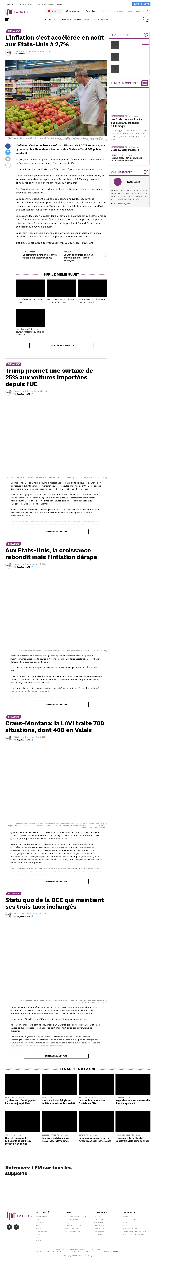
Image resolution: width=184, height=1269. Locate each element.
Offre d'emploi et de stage (134, 1233)
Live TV (106, 11)
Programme (73, 11)
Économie (40, 1236)
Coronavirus (41, 1218)
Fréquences (70, 1224)
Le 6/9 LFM (98, 1221)
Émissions (65, 19)
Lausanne (40, 1224)
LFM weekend (99, 1233)
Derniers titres (71, 1221)
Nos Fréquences (130, 1230)
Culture (39, 1239)
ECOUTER (54, 11)
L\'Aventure (98, 1236)
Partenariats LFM (72, 1233)
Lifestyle (89, 19)
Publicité (11, 4)
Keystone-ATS (23, 54)
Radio (77, 19)
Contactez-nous (25, 4)
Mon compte (141, 4)
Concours (103, 19)
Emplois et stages (73, 1230)
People (126, 1227)
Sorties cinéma (129, 1221)
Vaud (38, 1227)
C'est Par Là (99, 1227)
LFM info (97, 1218)
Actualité (50, 19)
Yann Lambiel (99, 1224)
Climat (38, 1221)
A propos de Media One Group (49, 4)
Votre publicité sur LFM (133, 1236)
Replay (90, 11)
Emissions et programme (75, 1218)
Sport (38, 1241)
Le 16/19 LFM (99, 1230)
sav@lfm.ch (116, 1253)
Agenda (126, 1224)
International (42, 1233)
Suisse (38, 1230)
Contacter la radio (73, 1227)
